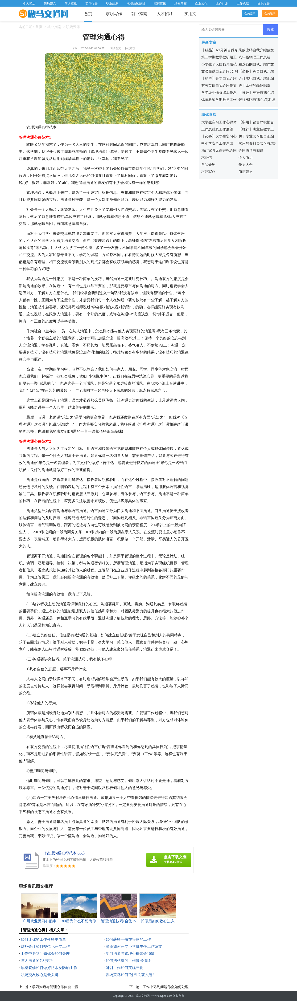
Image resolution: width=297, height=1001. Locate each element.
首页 (88, 14)
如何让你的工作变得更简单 (43, 939)
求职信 (206, 157)
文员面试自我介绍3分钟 (220, 71)
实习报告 (91, 3)
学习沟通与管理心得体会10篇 (130, 954)
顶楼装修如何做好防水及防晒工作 (49, 968)
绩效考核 (180, 3)
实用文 (190, 14)
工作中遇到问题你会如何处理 (45, 954)
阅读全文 (115, 48)
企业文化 (201, 3)
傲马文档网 (143, 995)
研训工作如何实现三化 (124, 968)
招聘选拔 (160, 3)
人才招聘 (165, 14)
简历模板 (71, 3)
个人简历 (29, 3)
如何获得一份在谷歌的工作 (128, 939)
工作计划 (222, 3)
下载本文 (130, 48)
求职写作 (114, 14)
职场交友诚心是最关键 (39, 975)
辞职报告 (263, 3)
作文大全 (246, 165)
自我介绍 (208, 165)
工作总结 (243, 3)
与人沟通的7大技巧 (37, 961)
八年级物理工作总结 (254, 57)
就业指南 (139, 14)
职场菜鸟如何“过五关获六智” (130, 975)
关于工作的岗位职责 (254, 85)
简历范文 (50, 3)
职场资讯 (73, 27)
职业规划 (112, 3)
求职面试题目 (136, 3)
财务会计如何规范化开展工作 (45, 946)
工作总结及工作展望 (217, 129)
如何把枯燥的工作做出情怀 (128, 961)
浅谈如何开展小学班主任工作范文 (134, 946)
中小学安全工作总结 (217, 143)
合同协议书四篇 (251, 150)
